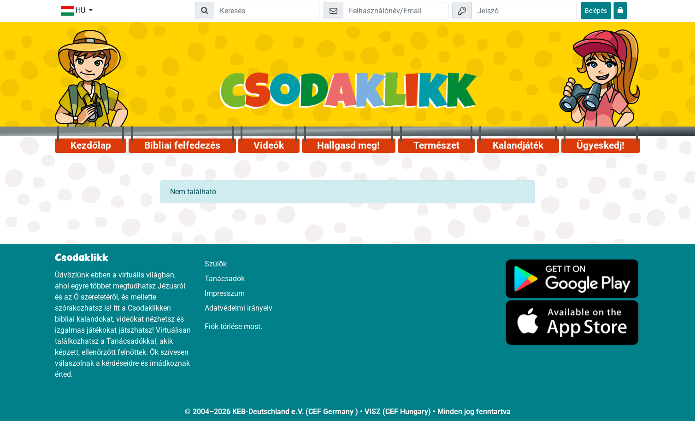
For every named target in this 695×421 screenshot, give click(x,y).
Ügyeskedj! (600, 145)
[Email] (395, 10)
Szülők (216, 264)
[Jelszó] (524, 10)
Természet (436, 145)
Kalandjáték (518, 145)
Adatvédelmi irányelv (238, 308)
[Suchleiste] (266, 10)
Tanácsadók (225, 278)
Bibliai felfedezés (182, 145)
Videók (268, 145)
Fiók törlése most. (233, 326)
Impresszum (225, 293)
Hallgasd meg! (348, 145)
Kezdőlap (91, 145)
